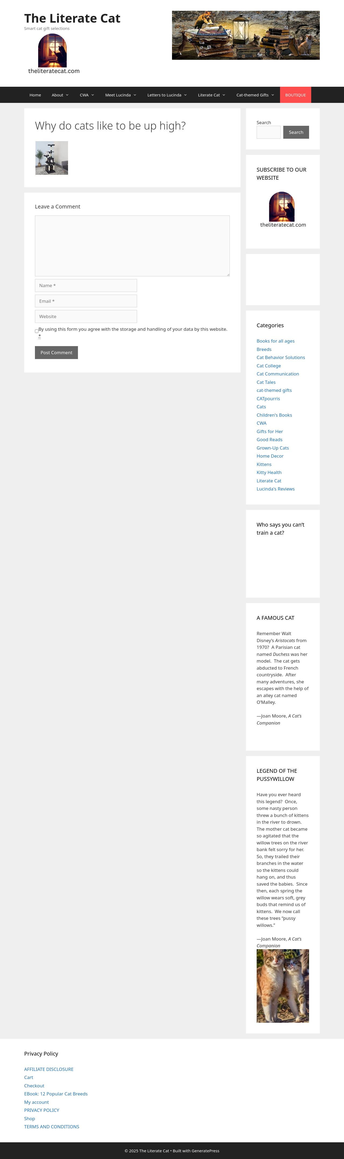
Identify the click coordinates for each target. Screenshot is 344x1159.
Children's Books (274, 415)
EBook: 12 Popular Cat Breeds (56, 1094)
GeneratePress (205, 1150)
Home (35, 95)
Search (264, 122)
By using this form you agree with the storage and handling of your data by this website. (132, 332)
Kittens (264, 464)
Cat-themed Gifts (258, 95)
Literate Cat (214, 95)
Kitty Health (269, 472)
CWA (90, 95)
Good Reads (269, 439)
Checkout (34, 1086)
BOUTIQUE (295, 95)
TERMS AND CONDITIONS (51, 1126)
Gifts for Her (270, 431)
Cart (28, 1077)
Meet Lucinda (123, 95)
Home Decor (270, 456)
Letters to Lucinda (170, 95)
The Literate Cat (72, 18)
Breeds (264, 349)
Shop (29, 1118)
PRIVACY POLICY (41, 1110)
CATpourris (268, 398)
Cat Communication (278, 374)
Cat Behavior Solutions (281, 357)
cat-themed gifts (274, 390)
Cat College (269, 366)
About (63, 95)
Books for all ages (276, 341)
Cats (261, 406)
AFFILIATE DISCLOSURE (49, 1069)
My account (36, 1102)
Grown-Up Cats (273, 448)
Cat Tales (266, 382)
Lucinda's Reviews (276, 489)
